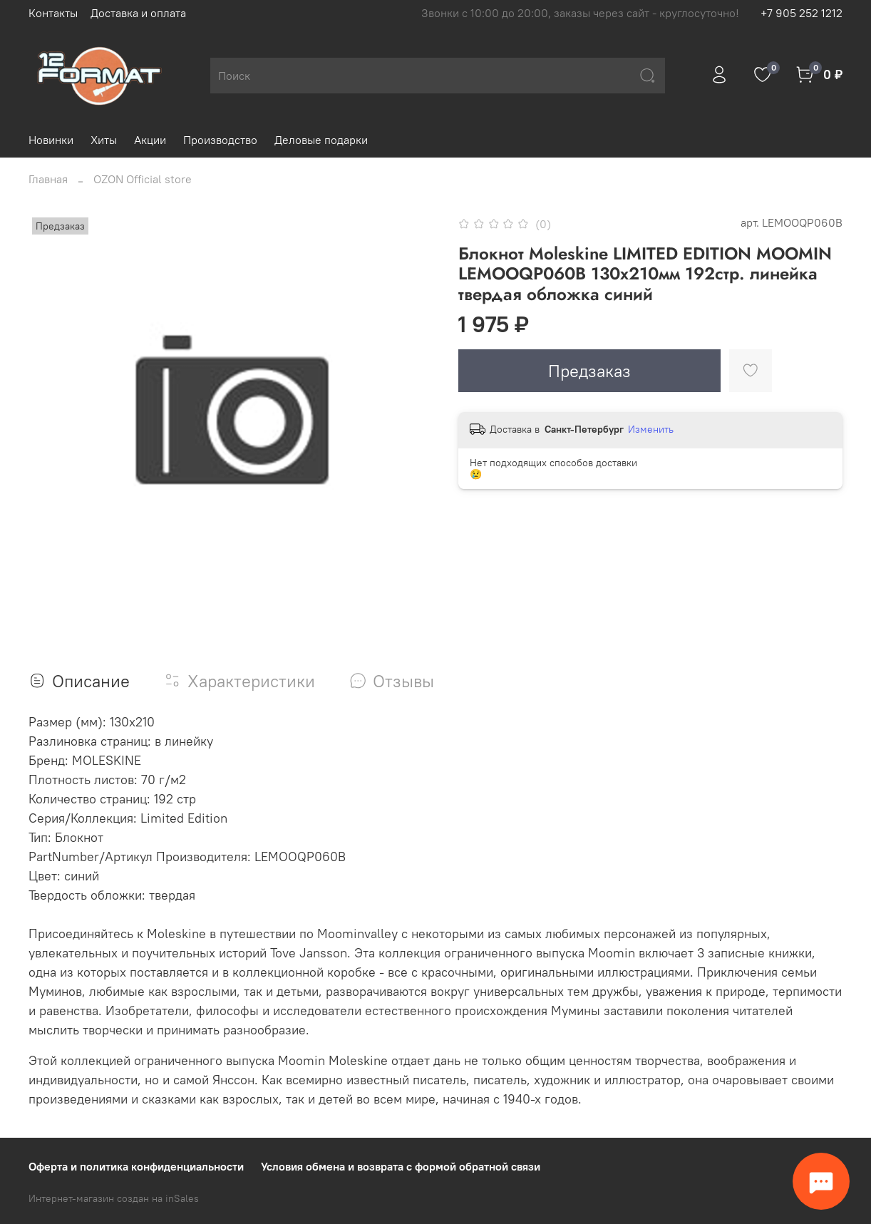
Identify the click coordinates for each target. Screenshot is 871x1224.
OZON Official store (142, 179)
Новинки (51, 140)
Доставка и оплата (138, 13)
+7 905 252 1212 (801, 13)
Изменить (651, 429)
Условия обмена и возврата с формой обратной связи (400, 1166)
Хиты (104, 140)
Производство (220, 140)
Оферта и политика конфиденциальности (136, 1166)
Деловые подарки (321, 140)
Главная (48, 179)
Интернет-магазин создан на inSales (114, 1198)
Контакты (53, 13)
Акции (150, 140)
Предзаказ (589, 370)
